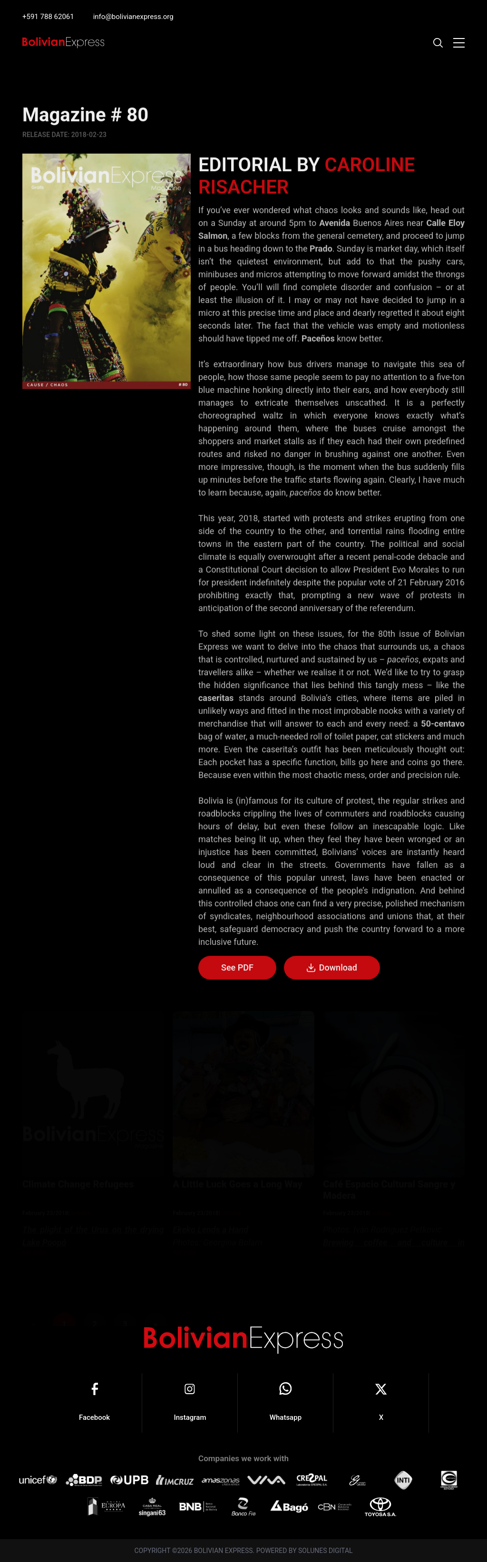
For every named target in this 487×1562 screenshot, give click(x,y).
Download (332, 969)
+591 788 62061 (48, 16)
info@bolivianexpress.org (133, 16)
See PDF (237, 969)
